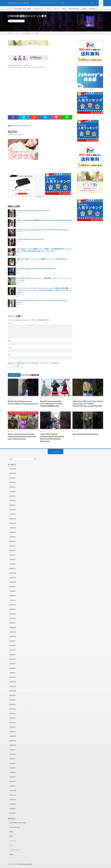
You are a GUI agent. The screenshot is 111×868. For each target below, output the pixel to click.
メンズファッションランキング (15, 134)
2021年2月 (12, 727)
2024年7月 (12, 541)
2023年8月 (12, 591)
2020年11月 (13, 740)
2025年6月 (12, 491)
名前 (9, 340)
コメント (10, 323)
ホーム (9, 8)
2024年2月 (12, 564)
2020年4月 (12, 772)
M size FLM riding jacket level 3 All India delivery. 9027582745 (35, 268)
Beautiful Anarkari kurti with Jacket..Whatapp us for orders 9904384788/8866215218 (51, 403)
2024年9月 (12, 532)
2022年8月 (12, 645)
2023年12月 (13, 573)
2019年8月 (12, 808)
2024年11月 (13, 523)
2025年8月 (12, 482)
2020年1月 (12, 786)
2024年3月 (12, 559)
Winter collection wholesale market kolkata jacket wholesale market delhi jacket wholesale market (22, 436)
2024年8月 (12, 537)
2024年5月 (12, 550)
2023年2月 (12, 618)
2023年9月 (12, 586)
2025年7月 (12, 487)
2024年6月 (12, 546)
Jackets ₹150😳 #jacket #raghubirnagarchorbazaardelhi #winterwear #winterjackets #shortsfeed (52, 437)
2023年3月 (12, 614)
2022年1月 (12, 677)
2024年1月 (12, 568)
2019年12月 (13, 790)
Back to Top (55, 452)
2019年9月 (12, 804)
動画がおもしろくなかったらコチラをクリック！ (20, 125)
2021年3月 (12, 722)
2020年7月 (12, 759)
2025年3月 (12, 505)
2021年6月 (12, 709)
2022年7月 (12, 650)
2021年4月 (12, 718)
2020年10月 (13, 745)
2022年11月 (13, 632)
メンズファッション (38, 8)
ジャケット (56, 8)
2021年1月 (12, 731)
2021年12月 (13, 682)
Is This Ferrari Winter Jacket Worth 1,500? (30, 239)
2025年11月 (13, 469)
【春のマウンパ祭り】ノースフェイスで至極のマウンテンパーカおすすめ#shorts (41, 259)
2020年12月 (13, 736)
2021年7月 (12, 704)
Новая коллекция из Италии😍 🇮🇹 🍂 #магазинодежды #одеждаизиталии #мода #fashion (44, 220)
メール (10, 347)
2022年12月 (13, 627)
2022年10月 (13, 636)
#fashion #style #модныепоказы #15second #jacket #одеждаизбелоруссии (23, 402)
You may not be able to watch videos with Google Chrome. (26, 67)
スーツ (49, 8)
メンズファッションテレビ (25, 864)
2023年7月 (12, 595)
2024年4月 (12, 555)
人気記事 (84, 8)
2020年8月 (12, 754)
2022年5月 (12, 659)
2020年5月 (12, 768)
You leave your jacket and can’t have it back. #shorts (33, 210)
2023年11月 (13, 577)
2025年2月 (12, 509)
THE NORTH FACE (74, 8)
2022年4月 (12, 663)
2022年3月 (12, 668)
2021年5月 (12, 713)
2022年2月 (12, 672)
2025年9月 (12, 478)
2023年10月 (13, 582)
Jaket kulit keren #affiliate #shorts (85, 434)
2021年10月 (13, 691)
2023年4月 (12, 609)
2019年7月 (12, 813)
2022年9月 (12, 641)
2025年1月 (12, 514)
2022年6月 (12, 654)
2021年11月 (13, 686)
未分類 (11, 854)
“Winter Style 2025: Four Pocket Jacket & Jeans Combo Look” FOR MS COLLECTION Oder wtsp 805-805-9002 (87, 403)
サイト (9, 354)
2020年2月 (12, 781)
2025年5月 (12, 496)
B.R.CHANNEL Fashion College (22, 8)
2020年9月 (12, 749)
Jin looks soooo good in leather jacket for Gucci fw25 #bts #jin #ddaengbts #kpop (42, 230)
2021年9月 (12, 695)
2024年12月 (13, 518)
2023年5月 (12, 605)
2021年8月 (12, 700)
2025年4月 (12, 500)
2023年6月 (12, 600)
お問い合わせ (92, 8)
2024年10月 (13, 527)
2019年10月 (13, 799)
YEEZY (64, 8)
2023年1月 (12, 623)
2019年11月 (13, 795)
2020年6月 (12, 763)
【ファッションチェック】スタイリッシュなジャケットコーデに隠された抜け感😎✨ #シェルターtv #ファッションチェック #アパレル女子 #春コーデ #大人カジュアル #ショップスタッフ (44, 290)
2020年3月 (12, 777)
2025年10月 (13, 473)
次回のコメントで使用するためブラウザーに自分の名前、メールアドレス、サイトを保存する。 (34, 363)
